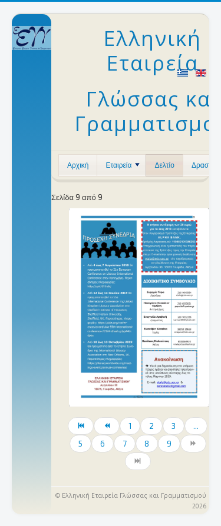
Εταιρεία (122, 165)
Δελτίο (164, 165)
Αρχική (77, 165)
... (196, 426)
